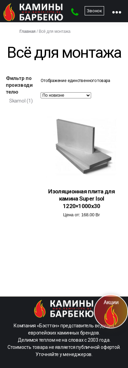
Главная (27, 31)
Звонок (94, 10)
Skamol (17, 101)
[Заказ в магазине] (66, 95)
